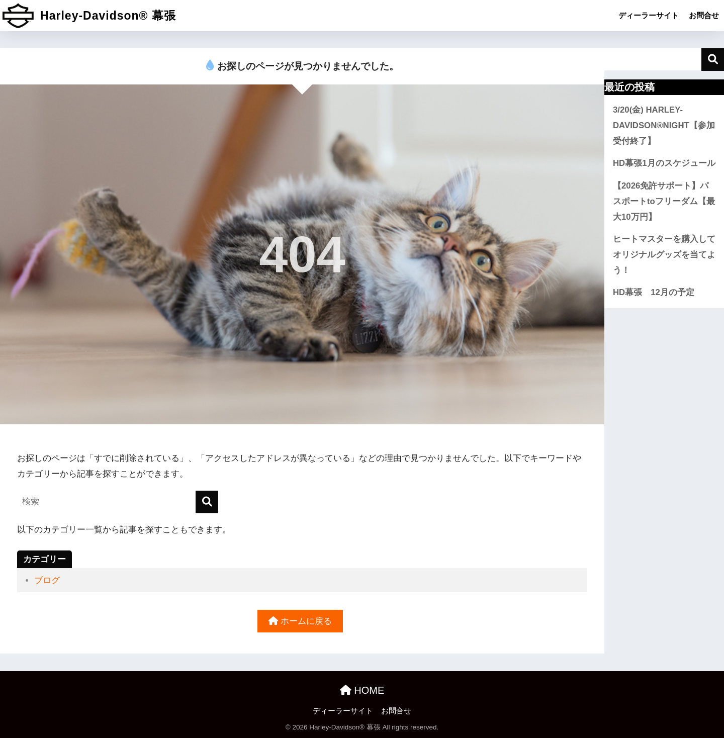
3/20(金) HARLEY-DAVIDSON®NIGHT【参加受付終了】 (664, 125)
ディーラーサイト (648, 15)
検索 (712, 59)
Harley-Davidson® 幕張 (89, 15)
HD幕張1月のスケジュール (664, 163)
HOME (362, 690)
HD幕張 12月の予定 (653, 292)
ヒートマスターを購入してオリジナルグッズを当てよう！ (664, 254)
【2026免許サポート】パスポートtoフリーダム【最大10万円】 (664, 201)
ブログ (47, 580)
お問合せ (704, 15)
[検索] (207, 502)
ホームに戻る (300, 621)
